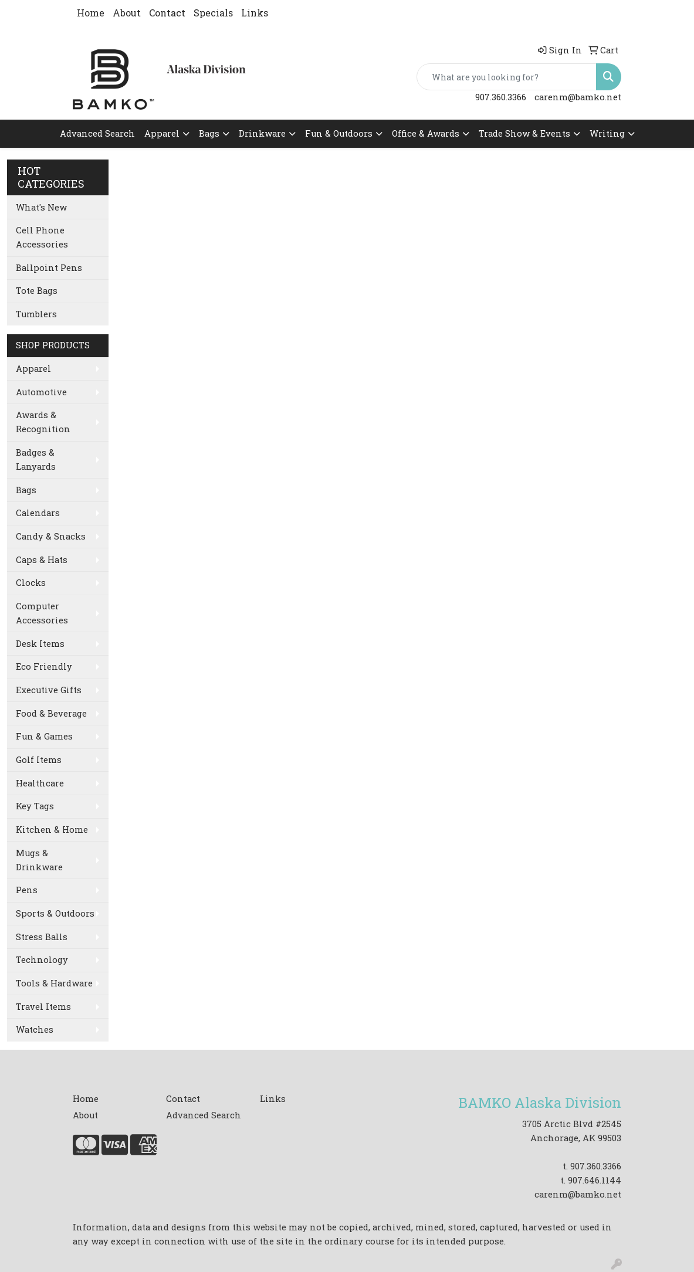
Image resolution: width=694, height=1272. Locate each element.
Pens (27, 890)
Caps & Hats (41, 559)
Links (254, 12)
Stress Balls (41, 936)
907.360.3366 (500, 97)
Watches (34, 1029)
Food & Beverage (51, 713)
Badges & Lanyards (36, 459)
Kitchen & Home (52, 829)
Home (90, 12)
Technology (42, 959)
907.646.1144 (594, 1180)
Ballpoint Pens (49, 267)
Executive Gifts (49, 690)
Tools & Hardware (54, 983)
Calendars (38, 512)
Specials (213, 12)
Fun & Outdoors (339, 133)
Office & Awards (425, 133)
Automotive (41, 392)
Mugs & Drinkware (39, 860)
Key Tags (35, 806)
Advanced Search (97, 133)
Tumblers (36, 314)
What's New (41, 207)
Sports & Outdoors (55, 913)
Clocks (31, 582)
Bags (209, 133)
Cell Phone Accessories (42, 237)
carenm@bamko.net (577, 97)
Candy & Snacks (51, 536)
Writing (607, 133)
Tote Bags (36, 290)
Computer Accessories (42, 613)
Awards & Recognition (43, 422)
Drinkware (262, 133)
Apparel (162, 133)
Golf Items (39, 759)
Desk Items (40, 643)
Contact (167, 12)
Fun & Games (44, 736)
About (127, 12)
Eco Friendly (44, 666)
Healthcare (40, 783)
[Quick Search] (507, 76)
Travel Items (43, 1006)
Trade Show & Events (524, 133)
